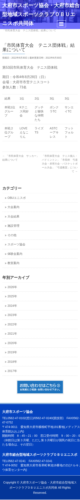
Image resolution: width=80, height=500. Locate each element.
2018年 (12, 361)
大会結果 (13, 216)
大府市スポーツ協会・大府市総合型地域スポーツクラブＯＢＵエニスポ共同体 (41, 14)
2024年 (12, 305)
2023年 (12, 315)
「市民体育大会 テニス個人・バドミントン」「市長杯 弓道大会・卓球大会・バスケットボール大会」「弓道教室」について (60, 163)
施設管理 (13, 225)
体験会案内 (14, 253)
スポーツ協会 (16, 244)
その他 (11, 235)
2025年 (12, 296)
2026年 (12, 287)
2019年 (12, 352)
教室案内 (13, 263)
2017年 (12, 371)
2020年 (12, 343)
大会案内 (13, 207)
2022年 (12, 324)
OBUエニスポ (16, 197)
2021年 (12, 333)
